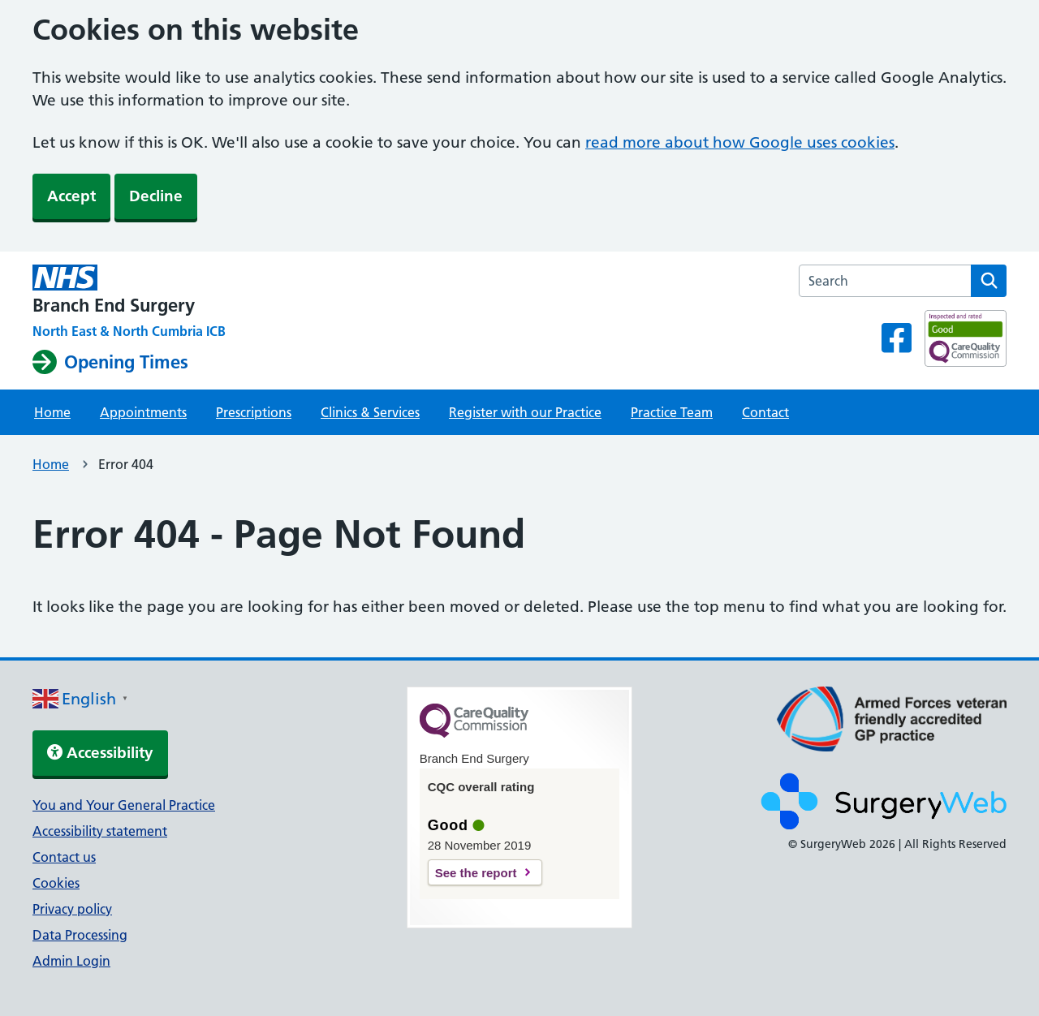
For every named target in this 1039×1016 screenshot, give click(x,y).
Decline (156, 196)
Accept (71, 196)
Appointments (143, 412)
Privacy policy (72, 909)
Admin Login (71, 961)
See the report (476, 873)
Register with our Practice (525, 412)
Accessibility (100, 752)
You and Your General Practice (123, 805)
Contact (765, 412)
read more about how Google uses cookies (740, 142)
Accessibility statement (99, 831)
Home (52, 412)
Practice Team (672, 412)
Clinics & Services (370, 412)
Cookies (56, 883)
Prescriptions (253, 412)
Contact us (64, 857)
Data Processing (79, 935)
